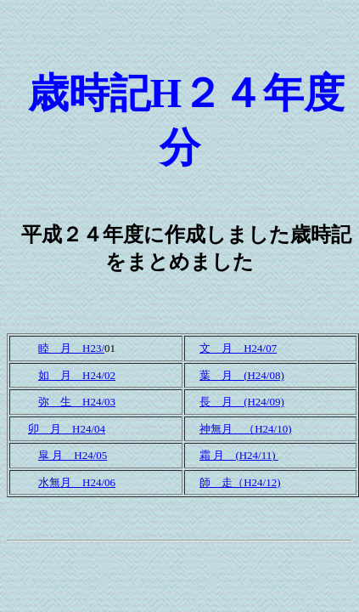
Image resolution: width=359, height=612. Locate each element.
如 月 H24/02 (76, 375)
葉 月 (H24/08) (241, 375)
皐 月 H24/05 (72, 455)
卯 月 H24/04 (66, 428)
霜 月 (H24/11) (238, 455)
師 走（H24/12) (239, 482)
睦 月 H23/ (71, 348)
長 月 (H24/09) (241, 401)
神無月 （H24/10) (245, 428)
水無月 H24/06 (76, 482)
